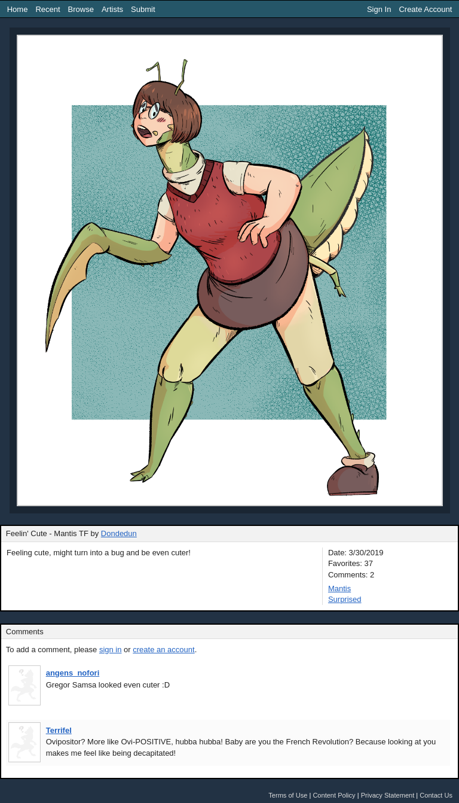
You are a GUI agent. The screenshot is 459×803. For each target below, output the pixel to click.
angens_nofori (73, 672)
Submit (143, 9)
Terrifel (59, 730)
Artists (112, 9)
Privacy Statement (388, 795)
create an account (163, 649)
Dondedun (119, 533)
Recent (47, 9)
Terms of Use (287, 795)
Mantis (339, 588)
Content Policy (334, 795)
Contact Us (436, 795)
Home (17, 9)
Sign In (379, 9)
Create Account (425, 9)
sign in (110, 649)
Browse (81, 9)
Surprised (345, 599)
